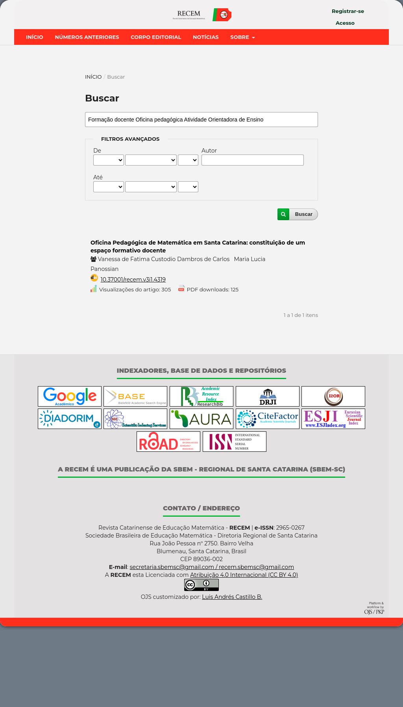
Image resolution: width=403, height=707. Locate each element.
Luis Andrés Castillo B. (232, 677)
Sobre (240, 117)
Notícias (206, 117)
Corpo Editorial (156, 117)
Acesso (345, 23)
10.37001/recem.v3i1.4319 (133, 360)
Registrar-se (348, 11)
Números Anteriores (87, 117)
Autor (209, 231)
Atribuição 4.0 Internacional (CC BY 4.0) (244, 655)
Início (34, 117)
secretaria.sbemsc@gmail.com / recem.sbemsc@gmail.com (212, 648)
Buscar (303, 295)
